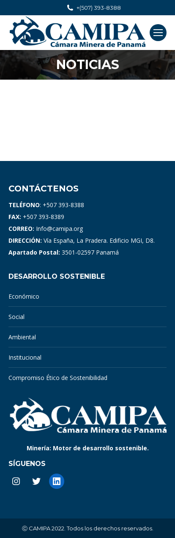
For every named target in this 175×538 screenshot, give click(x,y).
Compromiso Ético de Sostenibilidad (57, 378)
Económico (23, 296)
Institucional (24, 357)
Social (16, 317)
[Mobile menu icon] (158, 32)
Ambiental (22, 337)
